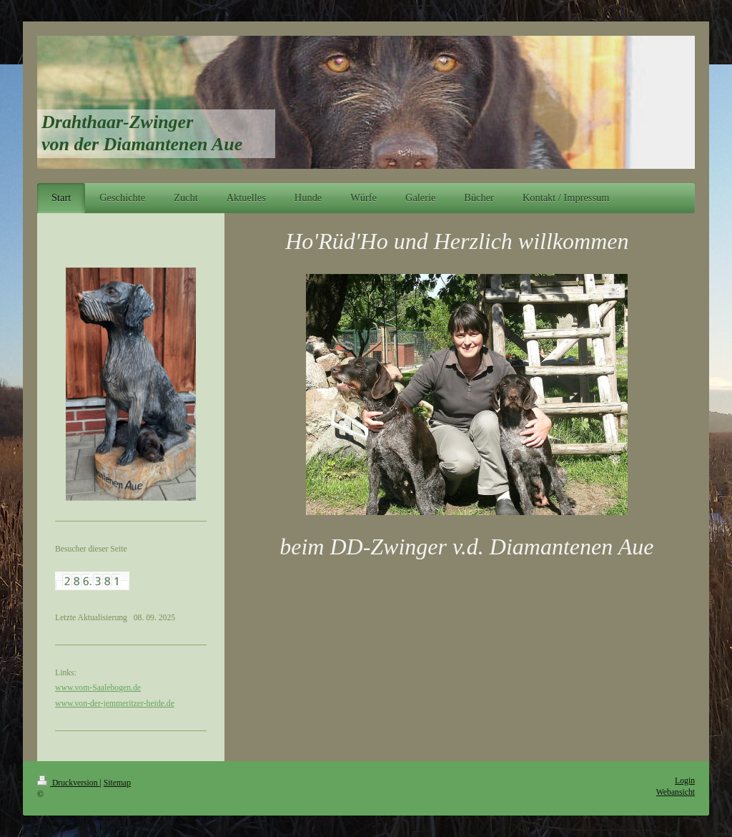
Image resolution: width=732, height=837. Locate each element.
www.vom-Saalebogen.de (98, 687)
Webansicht (675, 792)
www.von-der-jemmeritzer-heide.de (114, 703)
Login (685, 780)
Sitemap (117, 783)
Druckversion (68, 783)
